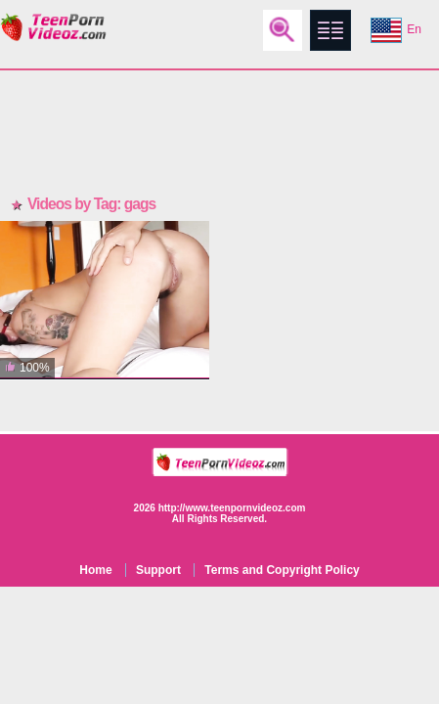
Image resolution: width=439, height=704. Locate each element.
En (396, 30)
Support (158, 570)
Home (95, 570)
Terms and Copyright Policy (281, 570)
